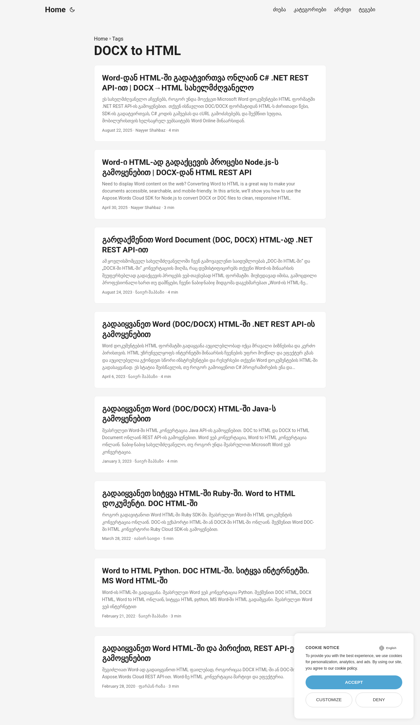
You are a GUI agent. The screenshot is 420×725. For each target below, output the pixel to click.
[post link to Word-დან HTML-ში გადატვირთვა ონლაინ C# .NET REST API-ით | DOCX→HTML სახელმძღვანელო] (210, 103)
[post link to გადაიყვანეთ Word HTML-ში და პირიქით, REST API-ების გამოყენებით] (210, 667)
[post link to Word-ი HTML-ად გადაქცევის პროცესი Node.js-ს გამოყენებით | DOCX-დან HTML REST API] (210, 184)
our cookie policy (342, 668)
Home (55, 9)
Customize (329, 699)
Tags (117, 39)
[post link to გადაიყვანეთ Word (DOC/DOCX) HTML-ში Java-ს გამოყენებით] (210, 434)
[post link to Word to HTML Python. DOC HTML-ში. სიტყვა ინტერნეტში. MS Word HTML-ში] (210, 592)
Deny (379, 699)
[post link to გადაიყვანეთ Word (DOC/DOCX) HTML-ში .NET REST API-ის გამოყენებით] (210, 350)
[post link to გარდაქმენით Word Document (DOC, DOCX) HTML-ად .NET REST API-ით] (210, 265)
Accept (354, 682)
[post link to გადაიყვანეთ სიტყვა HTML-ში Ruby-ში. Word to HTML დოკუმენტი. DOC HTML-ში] (210, 515)
